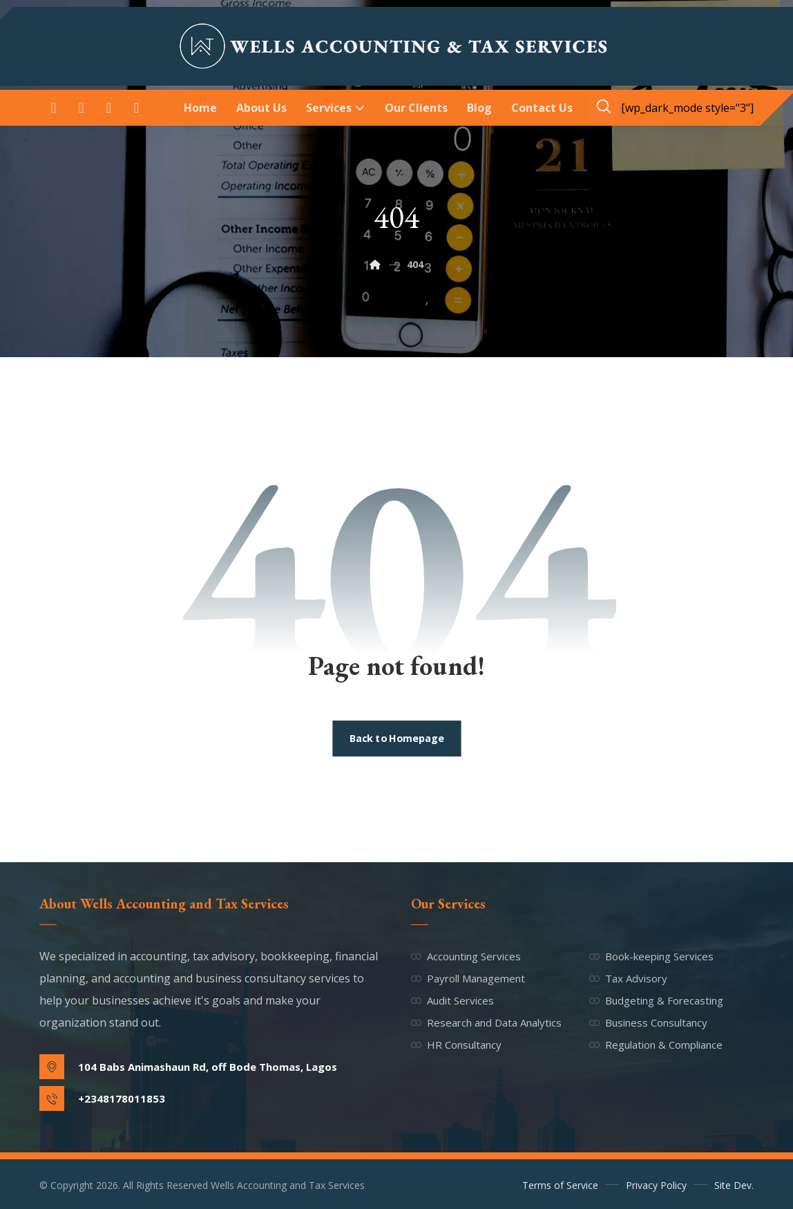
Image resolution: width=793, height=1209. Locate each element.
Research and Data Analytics (486, 1022)
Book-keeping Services (651, 956)
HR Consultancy (456, 1044)
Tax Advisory (628, 978)
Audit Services (452, 1000)
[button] (53, 108)
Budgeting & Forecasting (656, 1000)
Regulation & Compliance (656, 1044)
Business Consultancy (648, 1022)
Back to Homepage (396, 738)
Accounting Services (466, 956)
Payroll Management (468, 978)
